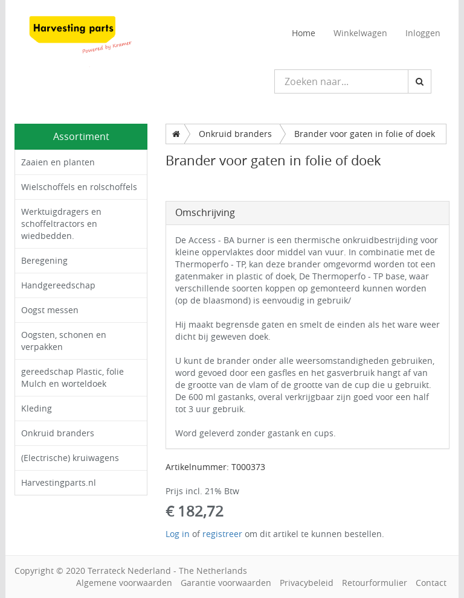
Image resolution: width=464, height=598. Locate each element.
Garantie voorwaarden (226, 582)
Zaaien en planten (58, 162)
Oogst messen (50, 310)
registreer (222, 533)
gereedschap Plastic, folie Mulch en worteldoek (72, 377)
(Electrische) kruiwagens (70, 457)
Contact (431, 582)
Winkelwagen (360, 33)
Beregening (44, 260)
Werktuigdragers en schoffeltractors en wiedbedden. (61, 223)
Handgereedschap (58, 285)
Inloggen (422, 33)
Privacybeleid (307, 582)
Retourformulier (374, 582)
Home (303, 33)
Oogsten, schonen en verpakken (63, 340)
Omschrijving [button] (205, 212)
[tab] (307, 213)
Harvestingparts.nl (58, 482)
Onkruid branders (57, 433)
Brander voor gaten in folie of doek (364, 133)
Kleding (36, 408)
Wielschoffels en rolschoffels (79, 186)
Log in (178, 533)
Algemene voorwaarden (124, 582)
